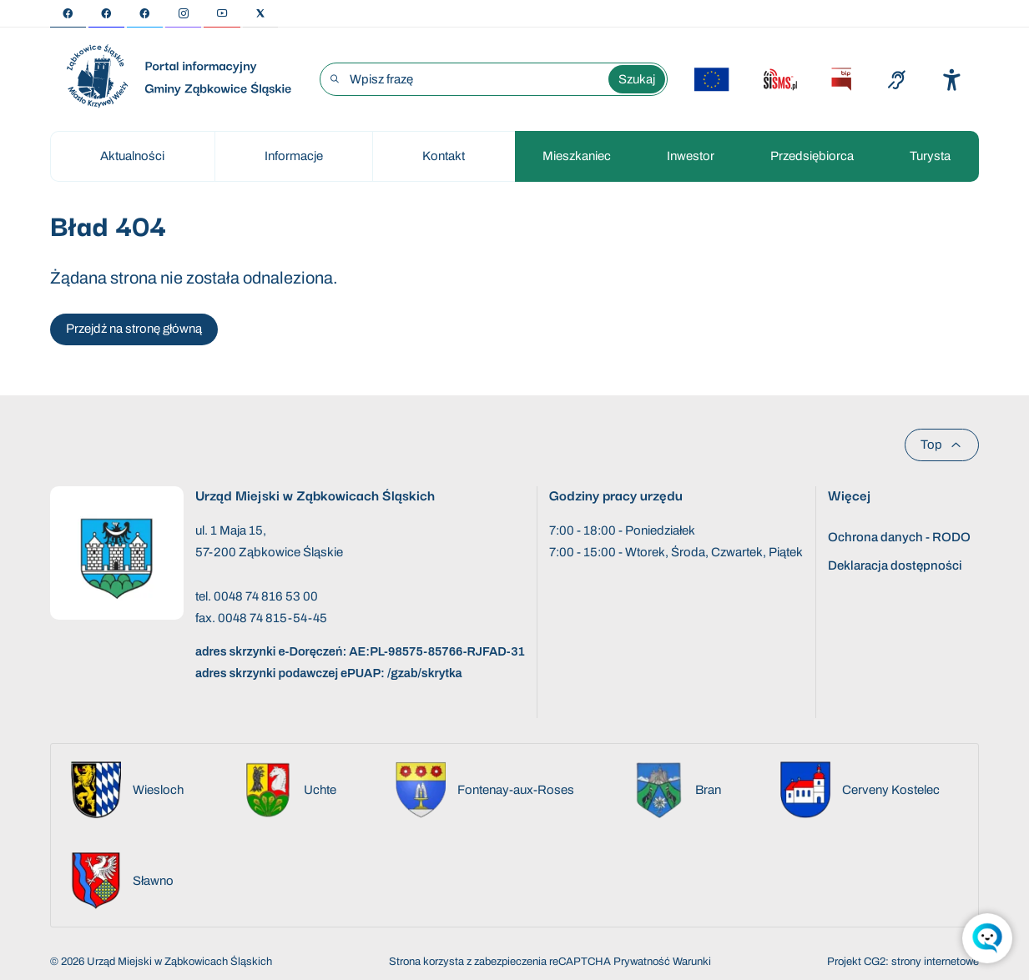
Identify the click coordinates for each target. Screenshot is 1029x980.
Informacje (294, 156)
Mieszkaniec (576, 156)
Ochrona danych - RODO (899, 537)
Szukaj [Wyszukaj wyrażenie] (636, 79)
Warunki (692, 961)
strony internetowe (935, 961)
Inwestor (690, 156)
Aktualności (132, 156)
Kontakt (443, 156)
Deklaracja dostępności (895, 565)
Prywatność (641, 961)
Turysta (930, 156)
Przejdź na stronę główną (134, 328)
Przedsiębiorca (812, 156)
